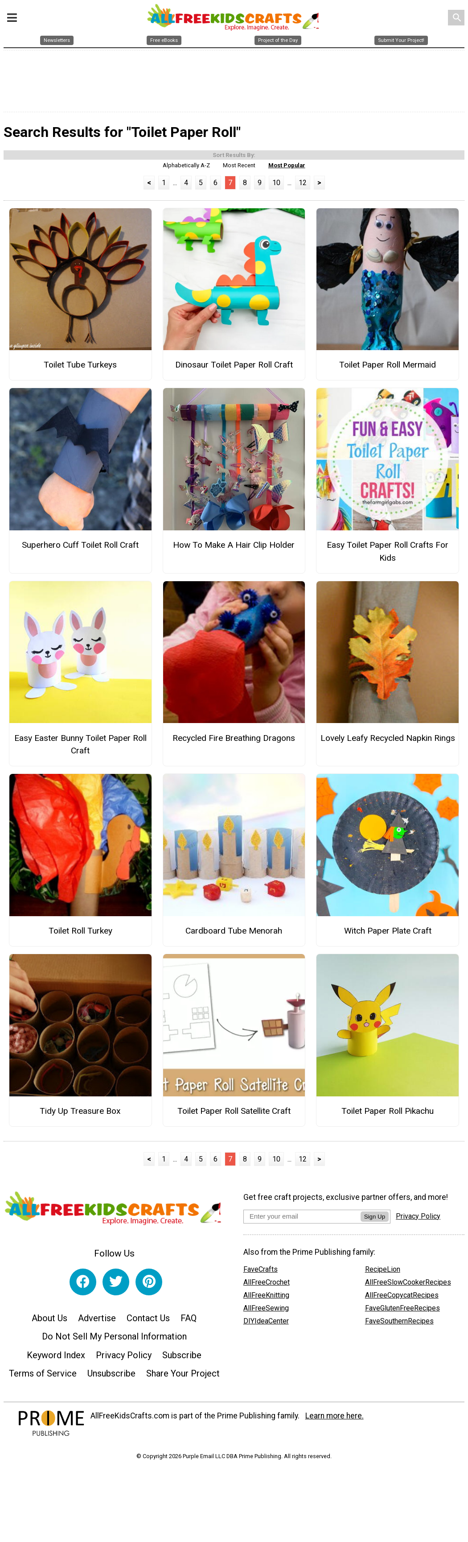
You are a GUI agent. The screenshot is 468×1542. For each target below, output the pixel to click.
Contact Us (148, 1320)
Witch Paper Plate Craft (387, 933)
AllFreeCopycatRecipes (402, 1298)
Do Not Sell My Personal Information (114, 1339)
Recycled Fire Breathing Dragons (233, 740)
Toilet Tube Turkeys (80, 367)
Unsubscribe (111, 1376)
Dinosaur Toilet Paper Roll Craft (234, 367)
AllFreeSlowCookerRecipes (408, 1285)
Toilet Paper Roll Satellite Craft (234, 1113)
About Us (49, 1320)
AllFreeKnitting (266, 1298)
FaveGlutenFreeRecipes (402, 1310)
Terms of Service (43, 1376)
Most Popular (286, 167)
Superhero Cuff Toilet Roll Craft (80, 547)
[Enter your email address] (302, 1218)
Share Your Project (183, 1376)
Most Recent (239, 167)
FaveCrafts (260, 1272)
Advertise (97, 1320)
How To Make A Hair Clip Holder (234, 547)
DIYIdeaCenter (266, 1323)
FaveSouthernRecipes (399, 1323)
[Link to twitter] (116, 1284)
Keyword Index (56, 1357)
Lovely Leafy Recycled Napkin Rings (387, 740)
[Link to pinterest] (148, 1284)
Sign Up (374, 1218)
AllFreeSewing (266, 1310)
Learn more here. (334, 1418)
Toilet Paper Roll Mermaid (387, 367)
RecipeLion (382, 1272)
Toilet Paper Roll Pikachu (387, 1113)
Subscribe (181, 1357)
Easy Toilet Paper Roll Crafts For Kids (387, 554)
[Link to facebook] (83, 1284)
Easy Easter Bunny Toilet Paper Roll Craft (80, 746)
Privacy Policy (124, 1357)
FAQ (189, 1320)
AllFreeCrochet (266, 1285)
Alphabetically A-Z (186, 167)
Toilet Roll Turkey (80, 933)
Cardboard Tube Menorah (233, 933)
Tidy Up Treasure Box (80, 1113)
